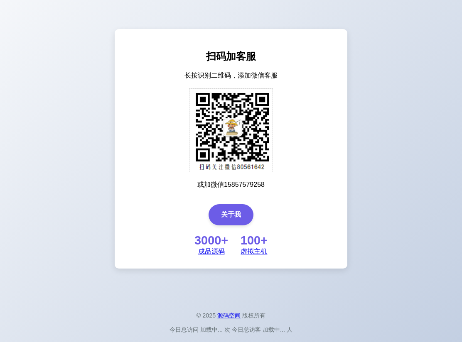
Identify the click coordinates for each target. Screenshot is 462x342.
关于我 (231, 214)
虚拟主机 (254, 251)
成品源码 (211, 251)
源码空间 (229, 315)
